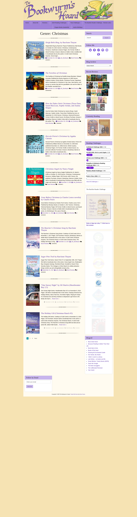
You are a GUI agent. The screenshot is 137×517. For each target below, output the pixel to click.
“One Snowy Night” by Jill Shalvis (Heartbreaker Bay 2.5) (60, 286)
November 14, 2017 (64, 241)
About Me (35, 22)
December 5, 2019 (66, 182)
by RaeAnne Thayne (58, 229)
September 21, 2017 (48, 270)
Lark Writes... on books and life (96, 457)
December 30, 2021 (52, 58)
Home (27, 22)
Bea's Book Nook (93, 440)
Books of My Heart (93, 449)
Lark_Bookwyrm (64, 58)
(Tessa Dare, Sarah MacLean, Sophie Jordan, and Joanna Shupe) (63, 105)
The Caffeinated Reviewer (95, 466)
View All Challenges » (92, 280)
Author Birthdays (78, 27)
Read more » (55, 298)
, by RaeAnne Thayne (60, 42)
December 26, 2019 (52, 154)
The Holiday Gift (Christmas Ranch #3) (57, 313)
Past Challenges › (75, 22)
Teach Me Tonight (93, 462)
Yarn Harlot (91, 468)
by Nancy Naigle (59, 169)
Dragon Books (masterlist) (62, 27)
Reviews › (45, 22)
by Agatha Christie (60, 137)
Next (35, 338)
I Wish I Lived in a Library (95, 455)
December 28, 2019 (63, 121)
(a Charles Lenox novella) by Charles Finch (61, 198)
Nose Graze (82, 492)
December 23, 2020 (52, 88)
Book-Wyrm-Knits (93, 446)
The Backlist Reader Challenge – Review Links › (98, 22)
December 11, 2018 (48, 213)
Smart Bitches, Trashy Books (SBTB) (98, 459)
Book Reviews (75, 58)
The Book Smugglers (94, 464)
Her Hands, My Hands (94, 453)
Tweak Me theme (74, 492)
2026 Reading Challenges (59, 22)
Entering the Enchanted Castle (96, 451)
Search (106, 37)
